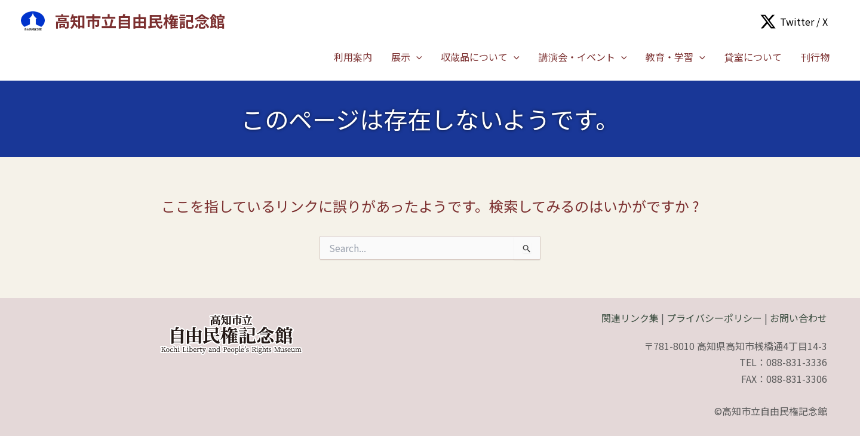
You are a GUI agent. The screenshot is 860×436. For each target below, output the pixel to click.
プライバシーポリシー (714, 318)
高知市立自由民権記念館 (139, 21)
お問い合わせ (798, 318)
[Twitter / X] (794, 21)
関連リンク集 (630, 318)
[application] (416, 57)
